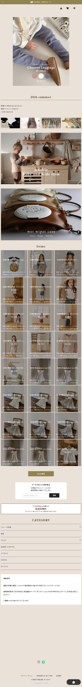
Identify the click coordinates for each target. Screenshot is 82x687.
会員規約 (58, 676)
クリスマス (4, 553)
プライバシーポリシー (27, 676)
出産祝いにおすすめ (8, 547)
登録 (54, 495)
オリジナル (4, 566)
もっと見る (41, 474)
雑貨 (2, 534)
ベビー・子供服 (6, 527)
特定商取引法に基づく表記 (45, 676)
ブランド (3, 540)
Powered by (41, 683)
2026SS (4, 560)
